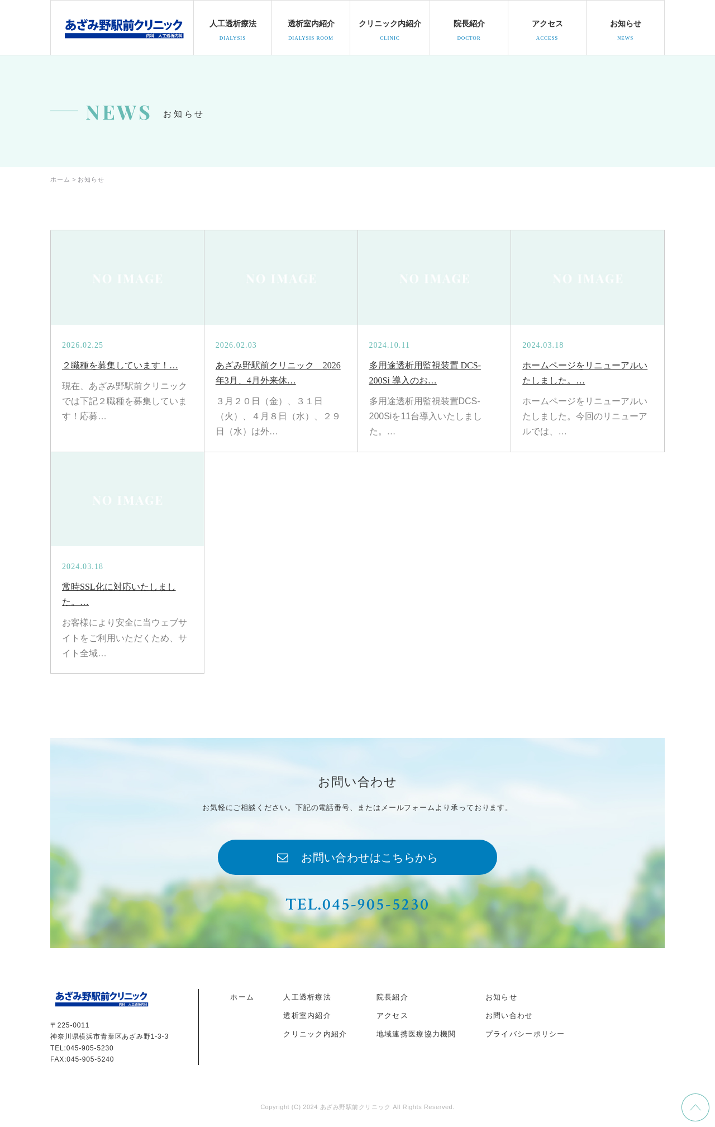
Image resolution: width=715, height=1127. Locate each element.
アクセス (392, 1015)
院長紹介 (392, 997)
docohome (123, 27)
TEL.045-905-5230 (357, 905)
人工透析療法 (307, 997)
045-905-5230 (90, 1048)
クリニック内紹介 (315, 1034)
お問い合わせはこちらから (369, 857)
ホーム (242, 997)
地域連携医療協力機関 (416, 1034)
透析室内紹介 (307, 1015)
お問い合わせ (509, 1015)
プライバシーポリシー (525, 1034)
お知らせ (501, 997)
